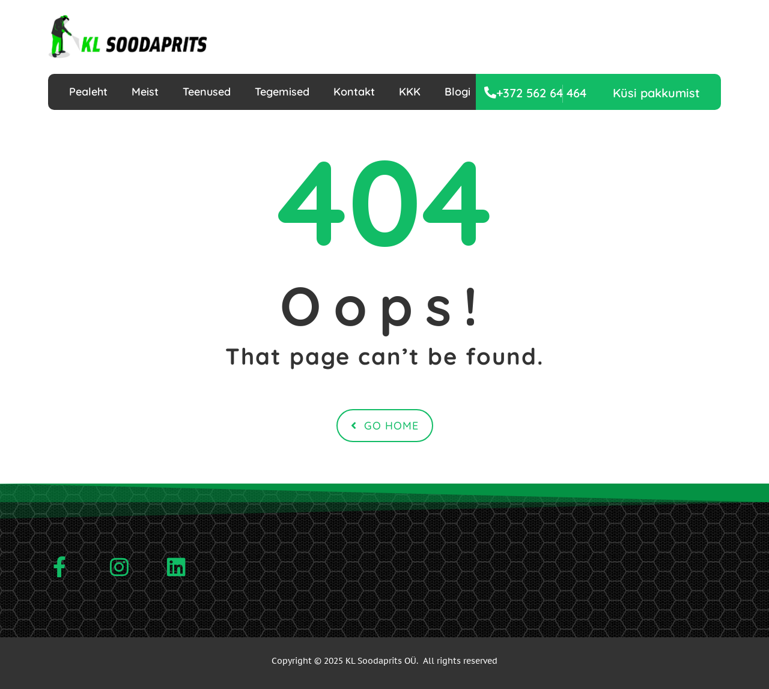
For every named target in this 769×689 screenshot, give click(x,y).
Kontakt (354, 92)
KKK (410, 92)
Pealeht (88, 92)
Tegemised (282, 92)
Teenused (207, 92)
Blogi (457, 92)
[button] (656, 93)
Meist (145, 92)
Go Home (385, 426)
